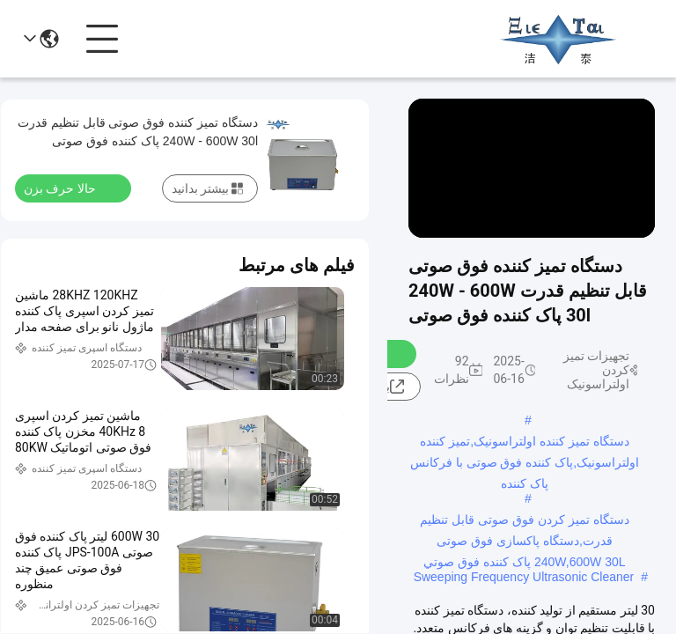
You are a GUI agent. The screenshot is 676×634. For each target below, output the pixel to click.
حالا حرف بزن (70, 187)
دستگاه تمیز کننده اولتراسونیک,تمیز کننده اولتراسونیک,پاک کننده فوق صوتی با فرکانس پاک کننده (524, 443)
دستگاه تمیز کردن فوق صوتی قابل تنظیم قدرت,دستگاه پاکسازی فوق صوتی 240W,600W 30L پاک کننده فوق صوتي (524, 521)
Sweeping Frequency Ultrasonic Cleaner (524, 577)
